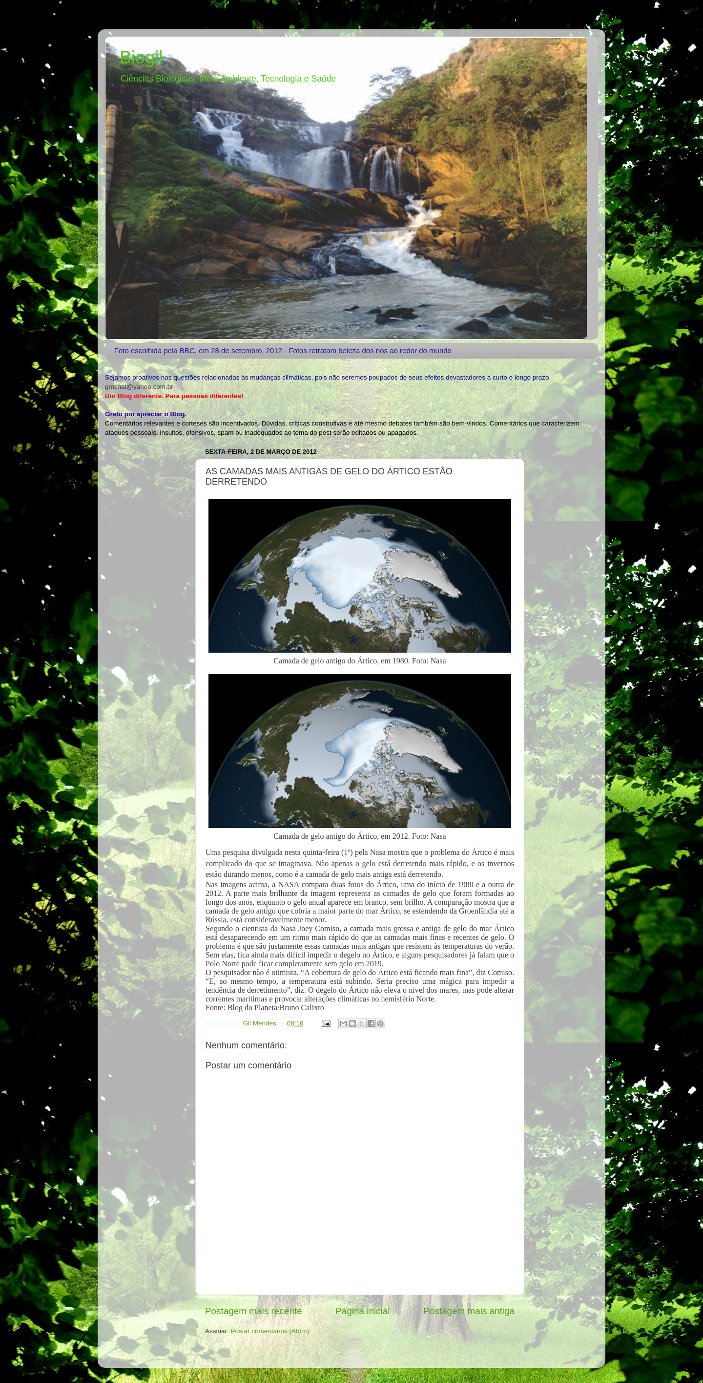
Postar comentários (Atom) (270, 1331)
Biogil (141, 57)
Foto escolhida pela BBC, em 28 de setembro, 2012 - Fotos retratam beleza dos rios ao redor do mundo (283, 350)
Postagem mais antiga (469, 1311)
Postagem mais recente (253, 1311)
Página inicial (362, 1311)
